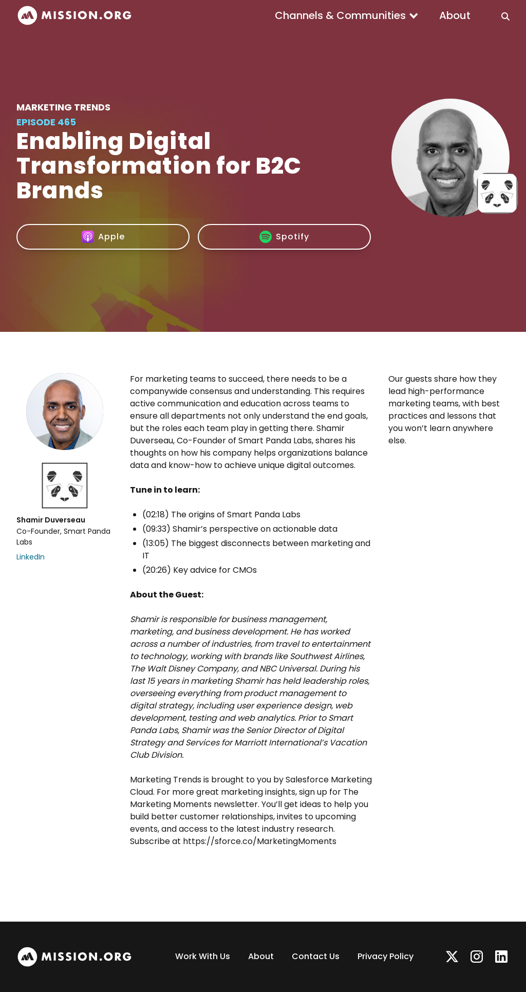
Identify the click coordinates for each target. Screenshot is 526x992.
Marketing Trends (63, 107)
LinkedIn (30, 557)
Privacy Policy (386, 956)
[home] (74, 15)
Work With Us (202, 956)
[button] (347, 15)
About (455, 15)
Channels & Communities (340, 15)
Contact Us (316, 956)
